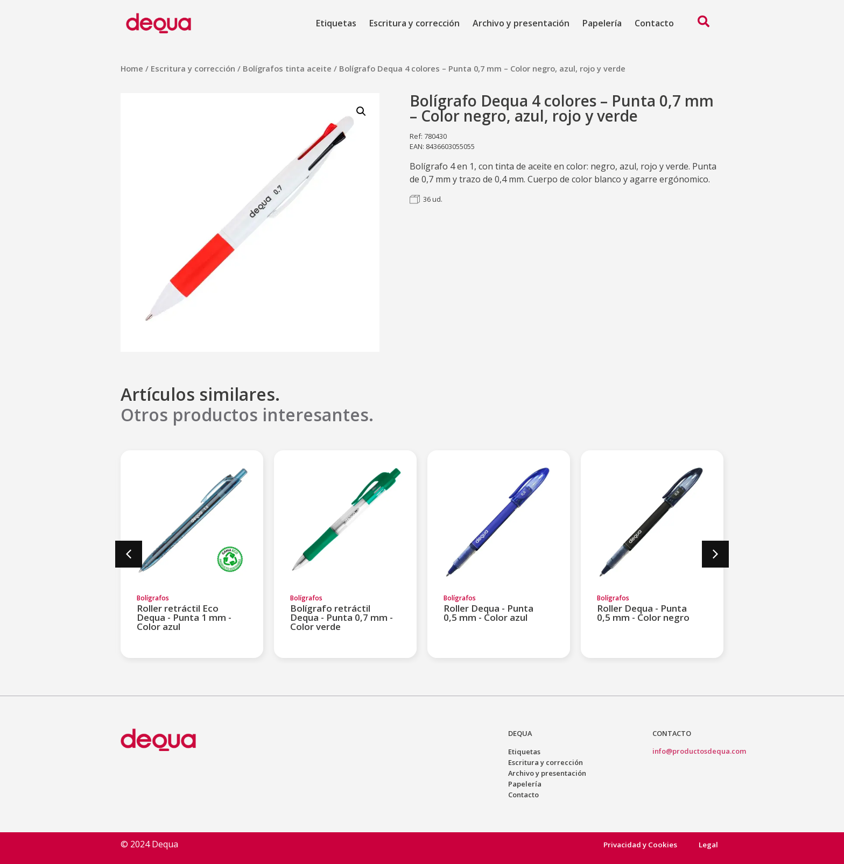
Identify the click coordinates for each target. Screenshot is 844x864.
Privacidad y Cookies (639, 844)
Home (132, 68)
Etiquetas (336, 23)
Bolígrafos (153, 598)
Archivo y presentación (521, 23)
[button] (128, 554)
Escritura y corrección (414, 23)
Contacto (654, 23)
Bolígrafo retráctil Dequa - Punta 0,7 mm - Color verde (341, 617)
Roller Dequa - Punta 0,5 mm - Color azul (488, 613)
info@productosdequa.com (699, 751)
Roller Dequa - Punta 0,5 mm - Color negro (643, 613)
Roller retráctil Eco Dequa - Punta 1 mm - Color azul (184, 617)
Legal (708, 844)
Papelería (602, 23)
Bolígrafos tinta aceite (287, 68)
